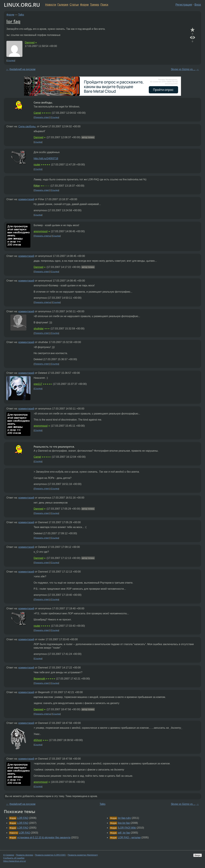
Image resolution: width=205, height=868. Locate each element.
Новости (50, 4)
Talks (21, 14)
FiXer (37, 185)
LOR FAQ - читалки (129, 837)
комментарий (26, 199)
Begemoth (39, 678)
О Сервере (8, 855)
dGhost (38, 740)
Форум (84, 4)
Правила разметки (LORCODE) (50, 855)
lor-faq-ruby (124, 818)
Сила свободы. (27, 126)
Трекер (94, 4)
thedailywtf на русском (22, 69)
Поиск (104, 4)
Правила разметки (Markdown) (83, 855)
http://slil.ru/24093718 (46, 158)
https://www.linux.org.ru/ (14, 861)
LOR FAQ (22, 818)
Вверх (198, 855)
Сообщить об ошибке (14, 858)
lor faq (13, 21)
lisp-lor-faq (124, 823)
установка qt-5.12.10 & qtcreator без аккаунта (43, 837)
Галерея (62, 4)
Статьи (74, 4)
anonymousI (41, 231)
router (37, 164)
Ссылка (11, 60)
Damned (29, 42)
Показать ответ (41, 117)
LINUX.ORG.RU (22, 4)
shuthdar (39, 328)
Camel (37, 112)
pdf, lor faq (124, 832)
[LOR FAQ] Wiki (127, 827)
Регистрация (184, 4)
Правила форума (24, 855)
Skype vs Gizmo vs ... (183, 69)
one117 (38, 384)
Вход (197, 4)
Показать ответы (42, 236)
